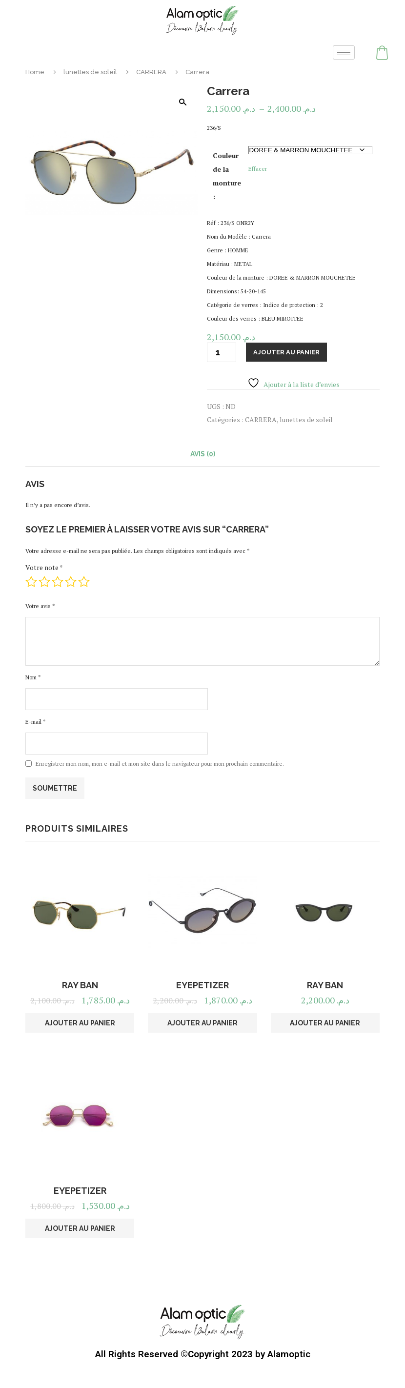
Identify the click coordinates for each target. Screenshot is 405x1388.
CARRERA (151, 72)
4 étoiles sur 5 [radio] (71, 582)
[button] (182, 102)
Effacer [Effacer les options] (257, 168)
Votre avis (40, 606)
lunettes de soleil (90, 72)
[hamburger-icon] (344, 52)
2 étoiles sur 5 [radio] (44, 582)
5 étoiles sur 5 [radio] (84, 582)
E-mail (35, 721)
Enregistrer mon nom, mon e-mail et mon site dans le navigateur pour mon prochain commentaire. (160, 763)
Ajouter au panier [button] (80, 1023)
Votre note (44, 567)
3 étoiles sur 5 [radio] (57, 582)
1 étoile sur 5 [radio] (31, 582)
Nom (32, 677)
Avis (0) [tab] (202, 454)
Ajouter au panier (286, 352)
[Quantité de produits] (221, 352)
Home (34, 72)
